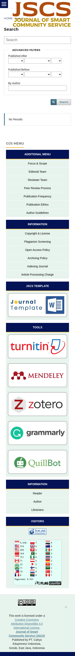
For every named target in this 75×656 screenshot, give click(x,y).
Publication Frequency (37, 196)
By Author (14, 83)
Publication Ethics (37, 204)
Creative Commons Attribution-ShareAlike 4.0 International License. (27, 623)
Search (64, 101)
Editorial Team (37, 171)
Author (37, 501)
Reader (37, 493)
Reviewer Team (37, 179)
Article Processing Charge (37, 274)
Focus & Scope (37, 163)
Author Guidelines (37, 212)
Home (8, 18)
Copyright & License (37, 233)
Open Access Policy (37, 249)
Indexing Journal (37, 266)
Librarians (37, 509)
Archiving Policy (37, 258)
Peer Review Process (37, 188)
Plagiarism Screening (37, 241)
